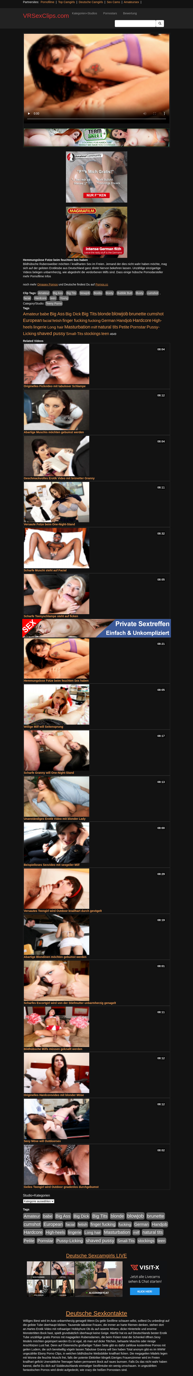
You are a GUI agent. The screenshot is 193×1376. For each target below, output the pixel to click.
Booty (109, 293)
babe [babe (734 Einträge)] (44, 314)
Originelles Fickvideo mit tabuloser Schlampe (55, 386)
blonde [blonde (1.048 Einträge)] (104, 313)
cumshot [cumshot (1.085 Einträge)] (155, 313)
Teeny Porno (54, 303)
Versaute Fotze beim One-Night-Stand (49, 524)
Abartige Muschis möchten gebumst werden (54, 432)
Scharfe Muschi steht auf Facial (45, 570)
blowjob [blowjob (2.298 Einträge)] (120, 313)
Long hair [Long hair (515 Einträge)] (55, 327)
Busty (139, 293)
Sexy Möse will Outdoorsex (42, 1141)
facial (27, 298)
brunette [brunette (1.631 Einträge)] (137, 313)
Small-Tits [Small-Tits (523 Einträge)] (74, 334)
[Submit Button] (160, 23)
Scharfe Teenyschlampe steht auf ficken (51, 616)
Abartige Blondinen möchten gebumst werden (55, 957)
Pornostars (110, 13)
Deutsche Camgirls (91, 2)
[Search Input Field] (135, 23)
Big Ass (58, 293)
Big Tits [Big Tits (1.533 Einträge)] (89, 313)
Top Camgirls (66, 2)
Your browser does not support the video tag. (96, 78)
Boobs (98, 293)
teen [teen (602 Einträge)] (105, 333)
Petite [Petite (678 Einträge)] (124, 327)
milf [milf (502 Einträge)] (94, 327)
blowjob (85, 293)
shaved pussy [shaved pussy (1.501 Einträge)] (51, 333)
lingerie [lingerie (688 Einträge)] (40, 327)
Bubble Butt (124, 293)
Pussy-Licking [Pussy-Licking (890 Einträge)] (69, 1240)
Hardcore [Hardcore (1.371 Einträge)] (142, 320)
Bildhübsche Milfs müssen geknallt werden (53, 1049)
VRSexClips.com (46, 15)
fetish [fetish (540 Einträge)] (57, 320)
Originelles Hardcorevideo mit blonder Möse (54, 1095)
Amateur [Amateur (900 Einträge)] (31, 313)
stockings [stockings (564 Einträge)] (92, 333)
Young (64, 298)
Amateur (43, 293)
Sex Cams (113, 2)
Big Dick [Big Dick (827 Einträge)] (73, 313)
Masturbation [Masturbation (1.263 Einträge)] (77, 326)
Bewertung (130, 13)
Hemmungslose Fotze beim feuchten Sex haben (56, 680)
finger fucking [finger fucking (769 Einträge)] (74, 320)
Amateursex (131, 2)
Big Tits (71, 293)
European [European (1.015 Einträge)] (32, 320)
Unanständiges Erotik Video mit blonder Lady (55, 818)
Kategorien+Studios (84, 13)
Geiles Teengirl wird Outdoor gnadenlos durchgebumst (61, 1187)
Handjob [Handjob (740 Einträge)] (124, 320)
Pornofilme (47, 2)
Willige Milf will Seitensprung (43, 726)
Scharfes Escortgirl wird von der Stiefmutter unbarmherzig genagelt (70, 1003)
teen (53, 298)
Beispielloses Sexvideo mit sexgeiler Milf (51, 864)
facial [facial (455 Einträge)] (47, 320)
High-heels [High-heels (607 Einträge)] (55, 1232)
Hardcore (40, 298)
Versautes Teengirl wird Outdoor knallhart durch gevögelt (63, 910)
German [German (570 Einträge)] (108, 320)
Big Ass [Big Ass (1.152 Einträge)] (57, 313)
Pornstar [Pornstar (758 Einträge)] (138, 327)
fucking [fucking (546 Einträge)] (94, 320)
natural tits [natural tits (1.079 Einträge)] (108, 327)
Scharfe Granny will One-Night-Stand (49, 772)
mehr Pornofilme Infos (37, 276)
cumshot (152, 293)
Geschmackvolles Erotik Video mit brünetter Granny (59, 478)
